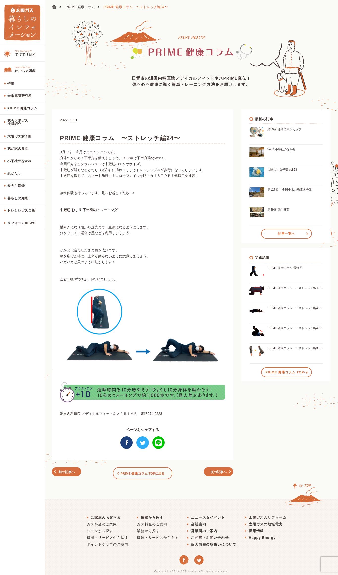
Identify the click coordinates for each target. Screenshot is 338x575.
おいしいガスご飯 (21, 210)
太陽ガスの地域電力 (266, 522)
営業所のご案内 (204, 529)
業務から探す (152, 515)
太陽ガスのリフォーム (267, 515)
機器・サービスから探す (108, 535)
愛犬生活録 (16, 186)
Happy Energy (262, 535)
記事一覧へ (286, 233)
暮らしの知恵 (17, 198)
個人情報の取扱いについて (213, 542)
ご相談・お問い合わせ (210, 535)
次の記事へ (216, 472)
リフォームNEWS (21, 223)
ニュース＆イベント (208, 515)
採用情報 (256, 529)
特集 (10, 83)
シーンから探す (100, 529)
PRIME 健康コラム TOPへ (286, 371)
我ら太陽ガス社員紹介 (17, 122)
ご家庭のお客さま (106, 515)
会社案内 (198, 522)
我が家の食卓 (17, 148)
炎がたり (14, 173)
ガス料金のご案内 (102, 522)
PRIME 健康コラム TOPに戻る (142, 472)
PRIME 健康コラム (22, 108)
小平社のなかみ (19, 161)
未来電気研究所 (19, 96)
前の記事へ (69, 472)
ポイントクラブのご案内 (108, 542)
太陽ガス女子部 (19, 136)
